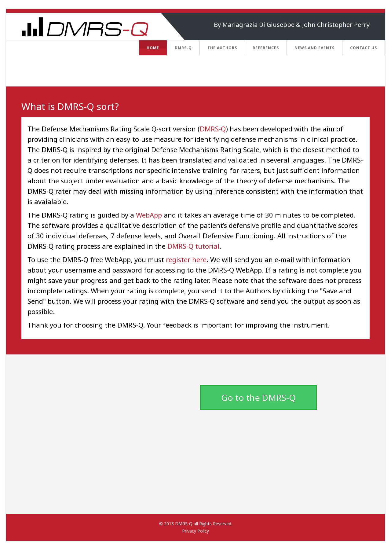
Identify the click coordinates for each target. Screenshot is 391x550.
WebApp (149, 214)
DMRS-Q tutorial (193, 246)
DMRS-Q (183, 47)
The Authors (222, 47)
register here (186, 259)
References (266, 47)
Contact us (363, 47)
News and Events (314, 47)
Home (153, 47)
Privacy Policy (195, 531)
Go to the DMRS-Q (258, 397)
